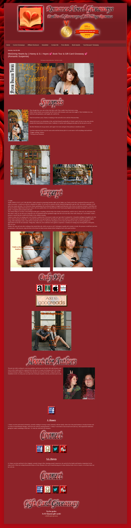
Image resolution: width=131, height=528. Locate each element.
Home (8, 45)
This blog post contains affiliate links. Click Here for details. (51, 60)
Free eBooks (65, 45)
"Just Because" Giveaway (91, 45)
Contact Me (54, 45)
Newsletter (45, 45)
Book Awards (76, 45)
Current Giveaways (19, 45)
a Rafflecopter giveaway (51, 516)
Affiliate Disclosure (33, 45)
